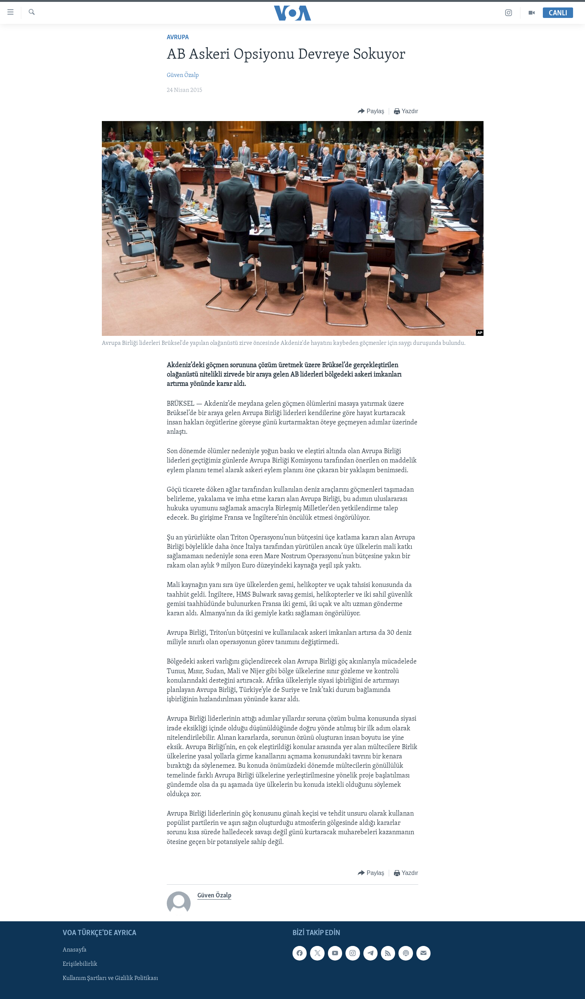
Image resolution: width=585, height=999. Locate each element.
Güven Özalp (183, 75)
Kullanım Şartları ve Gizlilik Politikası (110, 978)
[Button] (371, 111)
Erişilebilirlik (80, 964)
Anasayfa (75, 950)
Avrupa (178, 37)
